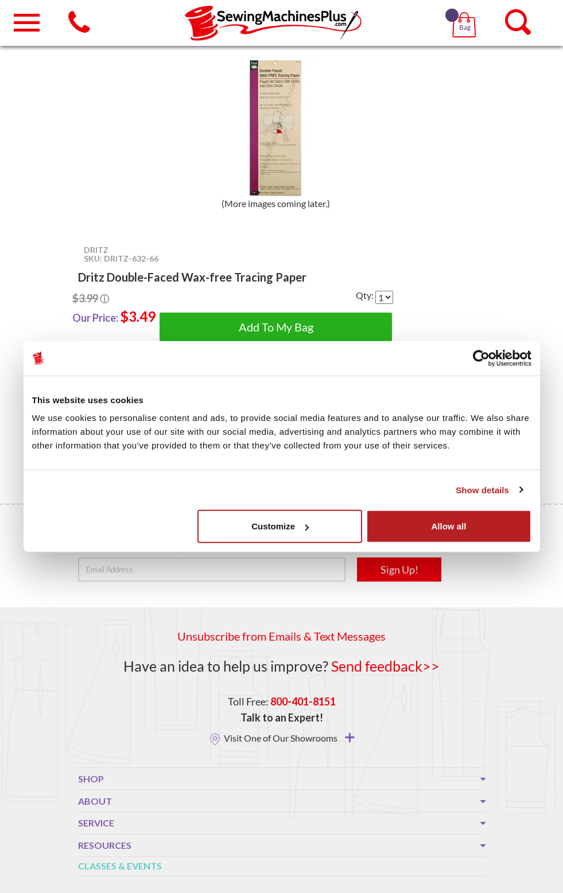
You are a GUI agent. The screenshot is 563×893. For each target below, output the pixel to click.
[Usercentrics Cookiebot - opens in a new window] (481, 357)
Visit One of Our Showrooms (289, 737)
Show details (482, 489)
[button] (466, 11)
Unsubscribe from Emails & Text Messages (281, 636)
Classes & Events (120, 865)
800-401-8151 (303, 701)
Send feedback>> (385, 665)
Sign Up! (399, 569)
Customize (280, 526)
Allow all (449, 526)
